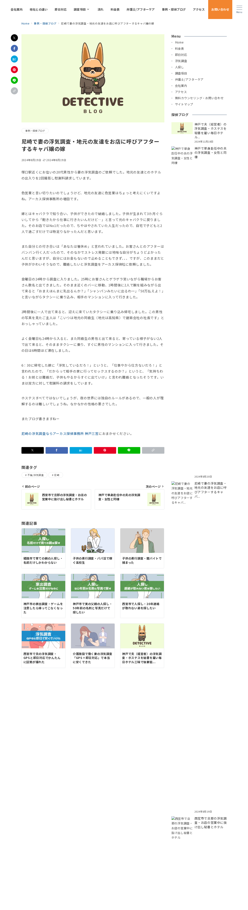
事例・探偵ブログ (35, 130)
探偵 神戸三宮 (163, 837)
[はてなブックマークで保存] (14, 59)
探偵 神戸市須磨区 (203, 827)
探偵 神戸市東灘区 (145, 827)
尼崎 (56, 475)
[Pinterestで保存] (14, 69)
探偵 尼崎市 (119, 832)
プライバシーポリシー (103, 896)
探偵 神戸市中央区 (61, 827)
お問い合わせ (151, 896)
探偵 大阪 (128, 837)
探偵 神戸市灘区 (38, 832)
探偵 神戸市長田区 (174, 827)
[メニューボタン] (239, 9)
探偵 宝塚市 (215, 832)
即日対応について (39, 821)
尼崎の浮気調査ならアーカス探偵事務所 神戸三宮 (60, 433)
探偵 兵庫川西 (185, 837)
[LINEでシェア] (14, 80)
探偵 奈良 (144, 837)
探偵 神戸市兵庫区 (89, 827)
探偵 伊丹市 (176, 832)
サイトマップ (130, 896)
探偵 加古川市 (75, 837)
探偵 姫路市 (195, 832)
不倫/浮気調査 (35, 475)
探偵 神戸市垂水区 (117, 827)
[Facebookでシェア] (14, 48)
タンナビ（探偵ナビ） (213, 837)
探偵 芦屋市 (138, 832)
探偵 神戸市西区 (63, 832)
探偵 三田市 (54, 837)
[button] (14, 90)
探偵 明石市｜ (36, 837)
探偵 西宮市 (157, 832)
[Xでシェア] (14, 37)
